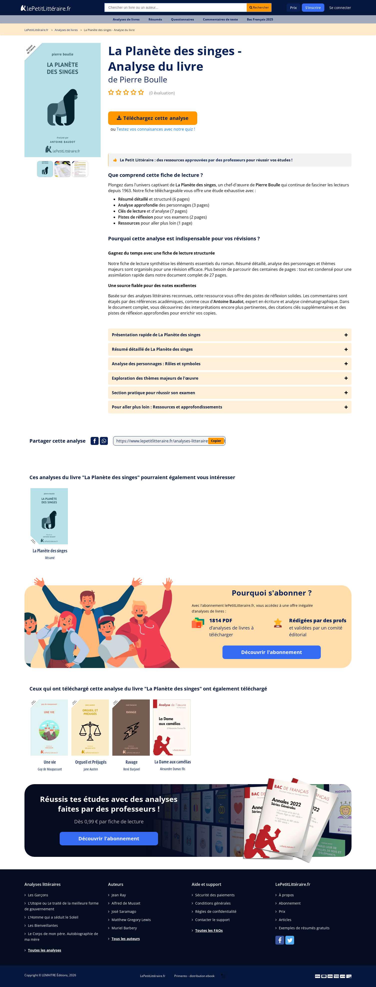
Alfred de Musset (126, 903)
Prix (293, 7)
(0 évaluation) (162, 93)
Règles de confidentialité (215, 911)
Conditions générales (213, 903)
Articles (285, 919)
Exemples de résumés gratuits (304, 928)
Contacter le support (212, 919)
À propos (286, 895)
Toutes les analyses (44, 950)
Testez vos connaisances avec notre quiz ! (156, 129)
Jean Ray (119, 895)
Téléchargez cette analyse (152, 118)
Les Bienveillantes (43, 925)
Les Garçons (38, 895)
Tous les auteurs (126, 938)
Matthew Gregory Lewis (131, 919)
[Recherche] (175, 7)
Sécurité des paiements (215, 895)
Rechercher (259, 7)
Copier (216, 441)
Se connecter (340, 7)
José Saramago (124, 911)
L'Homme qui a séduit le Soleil (53, 917)
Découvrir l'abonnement (271, 652)
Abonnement (290, 903)
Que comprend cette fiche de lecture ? (155, 175)
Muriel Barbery (124, 928)
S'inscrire (313, 7)
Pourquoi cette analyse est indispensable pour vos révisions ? (184, 238)
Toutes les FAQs (209, 930)
